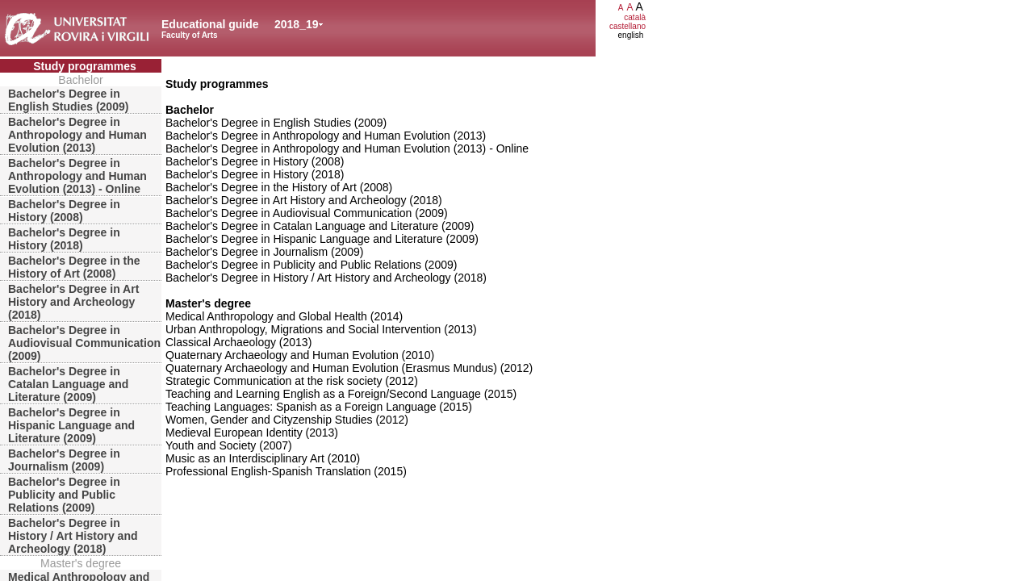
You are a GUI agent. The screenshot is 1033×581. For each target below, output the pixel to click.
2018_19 (296, 24)
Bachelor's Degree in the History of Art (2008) (74, 267)
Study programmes (84, 66)
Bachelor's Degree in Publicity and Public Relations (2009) (64, 494)
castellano (627, 26)
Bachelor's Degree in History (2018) (64, 239)
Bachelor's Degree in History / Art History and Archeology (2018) (73, 535)
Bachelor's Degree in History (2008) (64, 211)
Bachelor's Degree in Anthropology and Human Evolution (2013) (77, 134)
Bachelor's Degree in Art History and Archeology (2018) (73, 301)
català (635, 17)
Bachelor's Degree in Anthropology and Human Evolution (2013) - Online (77, 176)
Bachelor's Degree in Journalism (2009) (64, 460)
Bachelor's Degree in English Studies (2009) (68, 100)
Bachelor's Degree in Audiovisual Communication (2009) (84, 343)
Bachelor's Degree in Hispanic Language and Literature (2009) (71, 425)
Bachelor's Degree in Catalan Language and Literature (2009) (68, 384)
